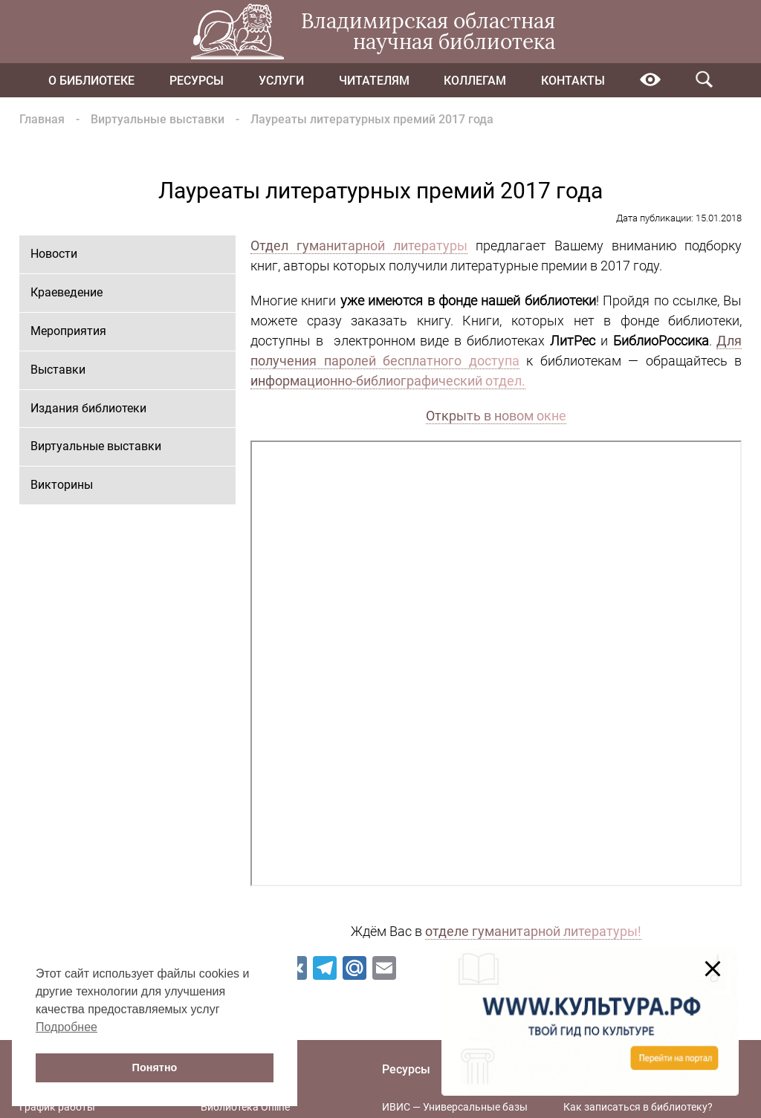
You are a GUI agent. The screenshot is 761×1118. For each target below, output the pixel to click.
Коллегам (475, 81)
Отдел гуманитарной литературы (358, 245)
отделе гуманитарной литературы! (533, 931)
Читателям (374, 81)
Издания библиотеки (88, 408)
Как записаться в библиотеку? (638, 1107)
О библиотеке (91, 81)
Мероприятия (68, 331)
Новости (53, 254)
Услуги (281, 81)
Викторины (61, 485)
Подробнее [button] (66, 1027)
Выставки (57, 370)
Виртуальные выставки (157, 119)
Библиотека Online (245, 1107)
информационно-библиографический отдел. (387, 381)
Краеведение (66, 292)
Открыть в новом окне (496, 415)
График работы (57, 1107)
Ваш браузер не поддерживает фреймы (496, 663)
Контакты (573, 81)
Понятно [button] (155, 1067)
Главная (42, 119)
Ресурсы (196, 81)
